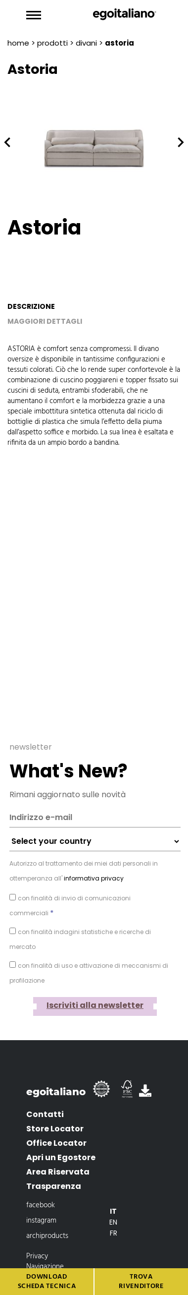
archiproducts (47, 1223)
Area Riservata (58, 1159)
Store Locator (55, 1115)
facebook (40, 1192)
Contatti (45, 1101)
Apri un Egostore (60, 1144)
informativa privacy (93, 865)
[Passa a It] (113, 1198)
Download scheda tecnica (47, 1282)
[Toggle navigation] (33, 15)
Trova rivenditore (141, 1282)
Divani (86, 43)
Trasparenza (53, 1173)
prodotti (52, 43)
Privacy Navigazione (45, 1248)
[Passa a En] (113, 1209)
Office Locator (56, 1130)
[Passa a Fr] (113, 1220)
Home (18, 43)
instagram (41, 1208)
